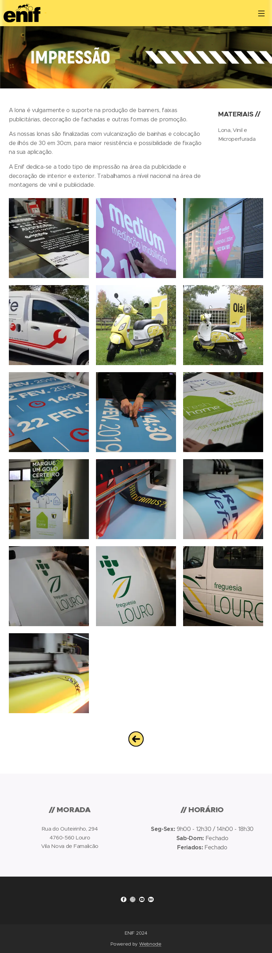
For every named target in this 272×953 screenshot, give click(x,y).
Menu (261, 13)
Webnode (150, 944)
